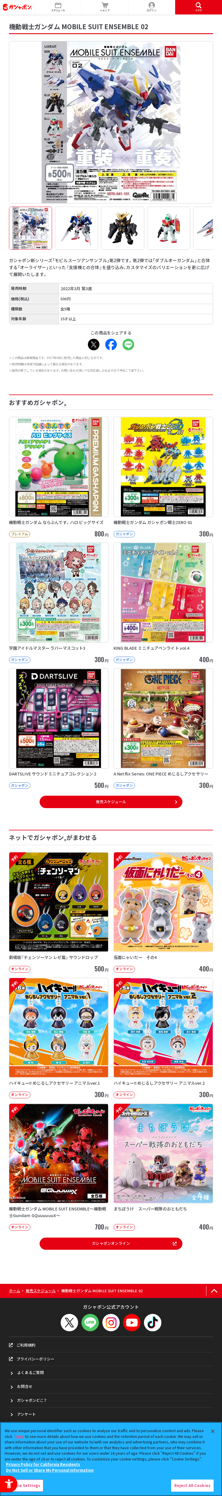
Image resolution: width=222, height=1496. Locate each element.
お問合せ (24, 1386)
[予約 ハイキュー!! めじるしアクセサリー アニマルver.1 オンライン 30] (58, 1038)
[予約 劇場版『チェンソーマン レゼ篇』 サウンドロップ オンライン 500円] (58, 912)
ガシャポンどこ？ (32, 1400)
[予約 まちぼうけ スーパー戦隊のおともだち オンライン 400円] (163, 1167)
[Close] (212, 1431)
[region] (111, 1459)
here (19, 1436)
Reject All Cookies (192, 1485)
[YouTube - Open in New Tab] (131, 1322)
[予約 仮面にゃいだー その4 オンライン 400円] (163, 912)
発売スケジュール (111, 801)
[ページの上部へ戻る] (214, 1291)
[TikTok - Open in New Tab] (152, 1322)
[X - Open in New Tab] (93, 344)
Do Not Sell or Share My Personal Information (50, 1470)
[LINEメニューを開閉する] (90, 1322)
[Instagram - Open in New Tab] (111, 1322)
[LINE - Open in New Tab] (128, 344)
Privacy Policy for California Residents (43, 1464)
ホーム (14, 1290)
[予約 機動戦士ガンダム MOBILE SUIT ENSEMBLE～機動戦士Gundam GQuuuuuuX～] (58, 1167)
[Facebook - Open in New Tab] (111, 344)
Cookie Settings (24, 1485)
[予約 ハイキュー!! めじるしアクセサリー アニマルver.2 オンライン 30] (163, 1038)
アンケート (26, 1414)
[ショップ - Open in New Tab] (105, 7)
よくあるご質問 (30, 1372)
